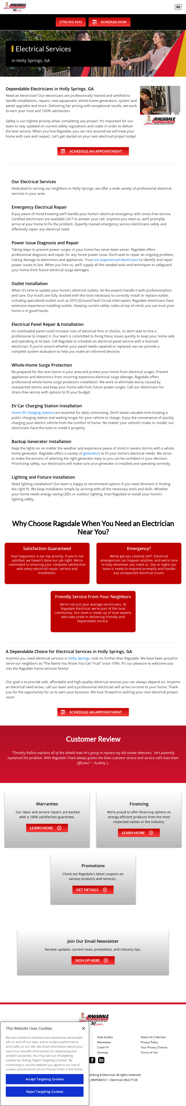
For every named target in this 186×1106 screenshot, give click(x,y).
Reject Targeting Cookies (44, 1092)
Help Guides (105, 1037)
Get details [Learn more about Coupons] (91, 889)
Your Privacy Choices (154, 1047)
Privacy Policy (149, 1042)
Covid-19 (102, 1047)
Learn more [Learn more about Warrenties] (45, 828)
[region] (44, 1063)
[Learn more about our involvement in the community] (93, 611)
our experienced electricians (116, 259)
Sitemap (102, 1052)
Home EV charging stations (33, 412)
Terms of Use (149, 1052)
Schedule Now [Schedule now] (110, 22)
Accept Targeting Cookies (45, 1079)
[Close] (83, 1028)
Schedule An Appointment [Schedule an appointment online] (91, 151)
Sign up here (91, 960)
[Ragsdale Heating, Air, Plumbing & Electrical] (14, 7)
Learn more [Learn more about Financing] (137, 832)
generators (91, 453)
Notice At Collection (153, 1037)
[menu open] (178, 7)
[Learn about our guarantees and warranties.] (47, 563)
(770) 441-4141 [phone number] (71, 22)
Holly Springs (79, 658)
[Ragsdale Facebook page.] (92, 1060)
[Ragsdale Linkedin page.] (101, 1060)
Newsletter (104, 1042)
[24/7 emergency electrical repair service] (138, 563)
